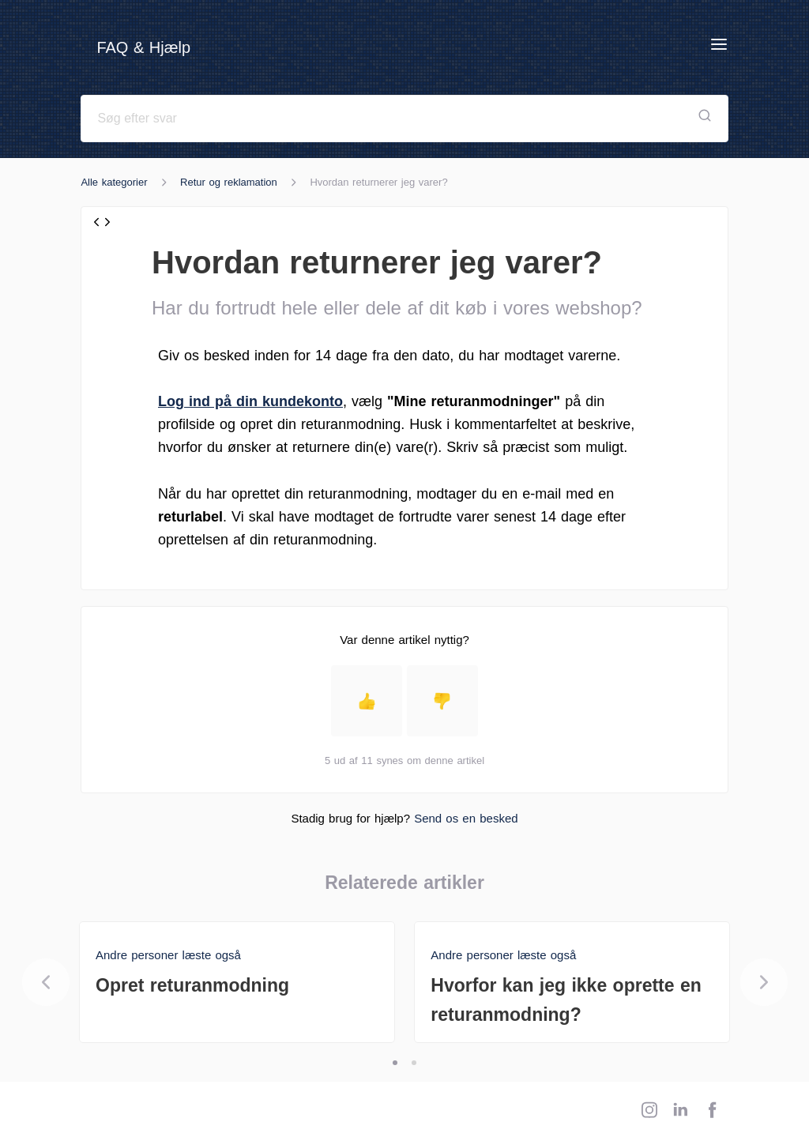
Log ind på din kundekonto (250, 401)
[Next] (764, 982)
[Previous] (46, 982)
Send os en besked (465, 818)
